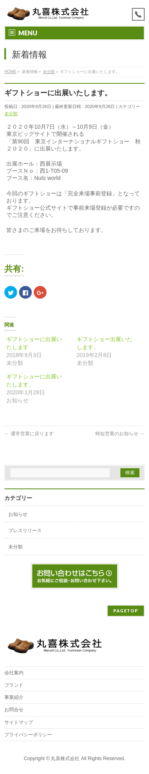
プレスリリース (25, 530)
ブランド (13, 685)
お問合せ (13, 709)
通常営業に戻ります (28, 433)
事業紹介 (13, 697)
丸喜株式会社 (65, 758)
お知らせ (17, 514)
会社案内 (13, 673)
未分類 (10, 113)
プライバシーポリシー (28, 734)
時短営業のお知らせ (119, 433)
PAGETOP (125, 610)
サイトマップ (18, 722)
